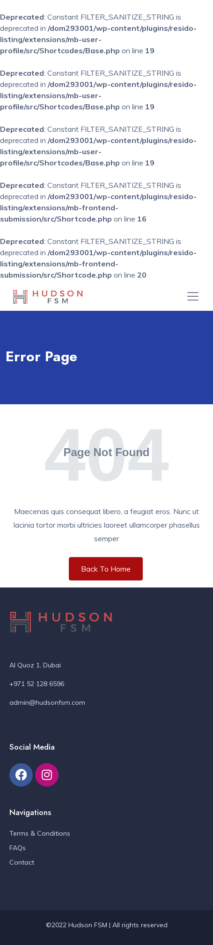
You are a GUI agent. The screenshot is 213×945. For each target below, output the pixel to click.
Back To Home (106, 568)
